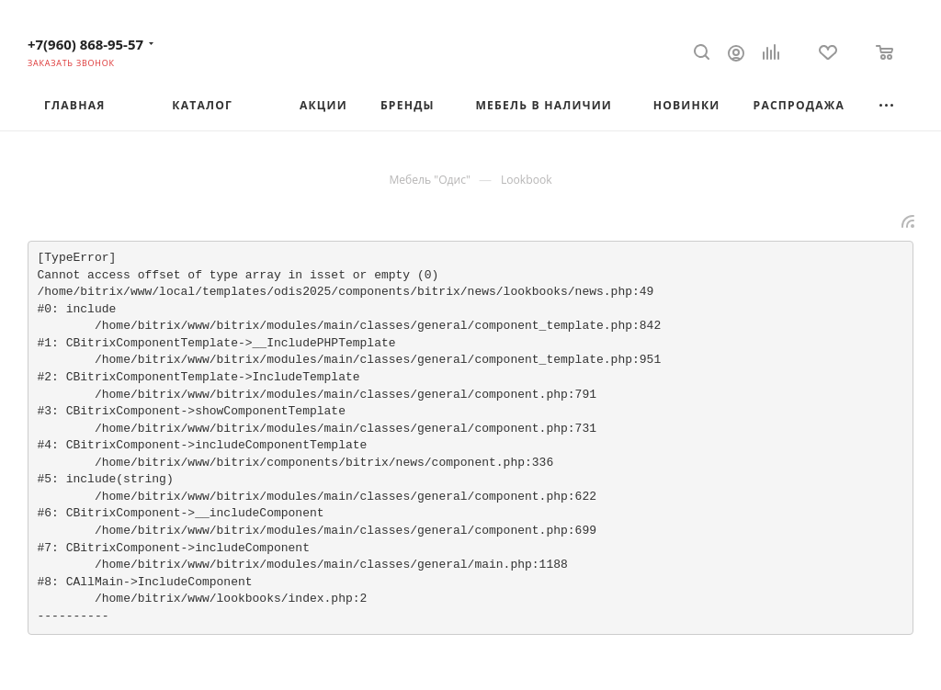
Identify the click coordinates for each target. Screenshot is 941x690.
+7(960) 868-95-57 (85, 44)
